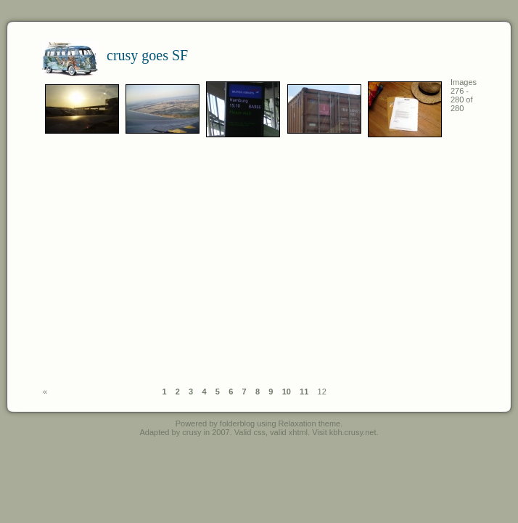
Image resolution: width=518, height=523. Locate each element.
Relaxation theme (310, 423)
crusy (191, 432)
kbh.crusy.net (353, 432)
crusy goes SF (147, 55)
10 (286, 391)
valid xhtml (289, 432)
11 (304, 391)
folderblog (237, 423)
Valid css (250, 432)
